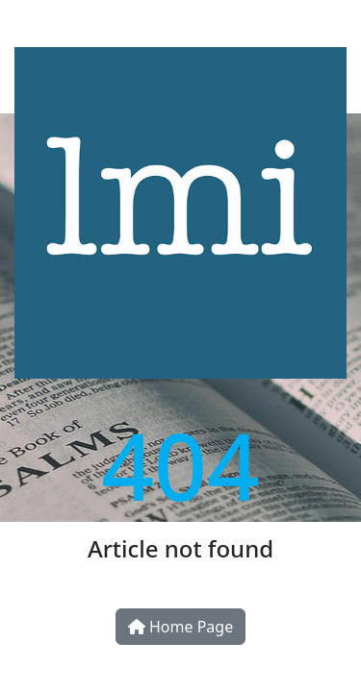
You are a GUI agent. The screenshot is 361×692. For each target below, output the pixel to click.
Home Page (180, 626)
